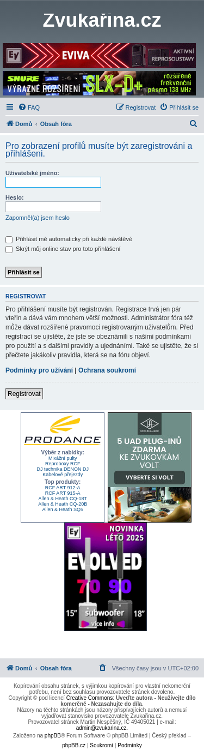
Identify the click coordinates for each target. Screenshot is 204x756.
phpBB (53, 736)
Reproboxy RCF (63, 463)
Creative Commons (89, 698)
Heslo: (14, 197)
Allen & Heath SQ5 (62, 509)
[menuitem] (29, 107)
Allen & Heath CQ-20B (62, 504)
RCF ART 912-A (63, 487)
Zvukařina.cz (101, 20)
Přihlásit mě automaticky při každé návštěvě (68, 239)
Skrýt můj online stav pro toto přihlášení (63, 248)
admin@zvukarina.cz (101, 728)
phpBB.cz (73, 745)
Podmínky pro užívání (39, 370)
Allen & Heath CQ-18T (62, 498)
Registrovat (24, 394)
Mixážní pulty (62, 458)
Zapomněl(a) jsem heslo (37, 217)
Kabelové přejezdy (62, 474)
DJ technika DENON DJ (62, 469)
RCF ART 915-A (63, 493)
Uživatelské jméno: (32, 173)
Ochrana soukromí (107, 370)
